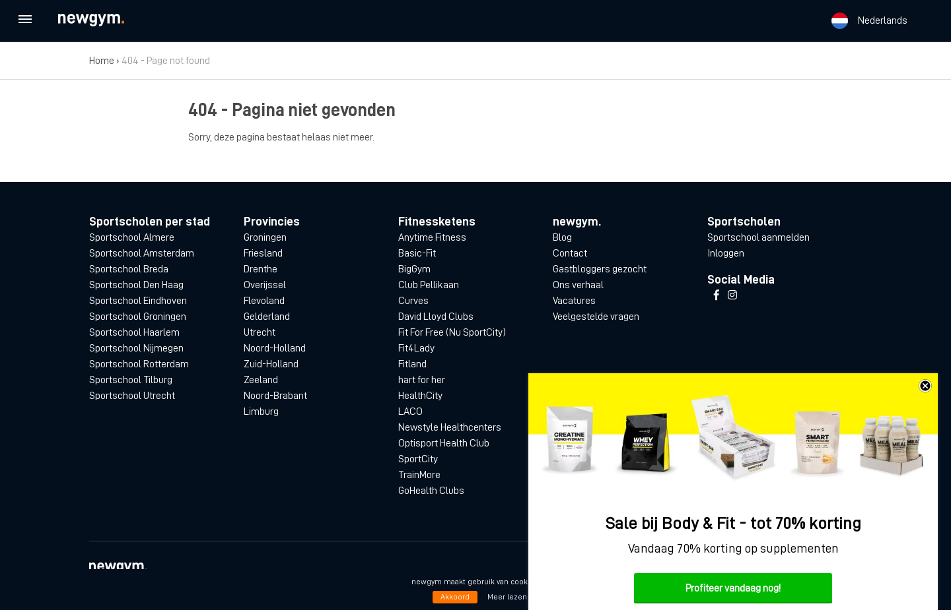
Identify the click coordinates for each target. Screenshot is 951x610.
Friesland (263, 253)
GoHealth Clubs (431, 490)
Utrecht (259, 332)
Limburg (261, 411)
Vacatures (574, 300)
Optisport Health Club (443, 443)
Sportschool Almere (131, 237)
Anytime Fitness (432, 237)
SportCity (418, 459)
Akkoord (455, 597)
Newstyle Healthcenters (449, 427)
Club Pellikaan (428, 285)
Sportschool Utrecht (132, 395)
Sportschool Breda (128, 269)
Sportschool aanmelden (758, 237)
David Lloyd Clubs (436, 316)
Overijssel (265, 285)
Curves (413, 300)
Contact (570, 253)
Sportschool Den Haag (136, 285)
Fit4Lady (416, 348)
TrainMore (419, 475)
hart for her (421, 380)
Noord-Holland (275, 348)
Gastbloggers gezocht (600, 269)
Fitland (412, 364)
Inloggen (725, 253)
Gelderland (267, 316)
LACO (410, 411)
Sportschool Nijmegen (136, 348)
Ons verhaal (578, 285)
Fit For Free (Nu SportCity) (452, 332)
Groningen (265, 237)
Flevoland (264, 300)
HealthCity (420, 395)
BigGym (414, 269)
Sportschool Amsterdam (141, 253)
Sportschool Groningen (137, 316)
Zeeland (261, 380)
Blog (562, 237)
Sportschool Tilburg (130, 380)
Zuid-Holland (271, 364)
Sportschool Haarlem (134, 332)
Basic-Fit (417, 253)
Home (101, 60)
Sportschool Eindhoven (138, 300)
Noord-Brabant (275, 395)
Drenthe (260, 269)
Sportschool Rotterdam (139, 364)
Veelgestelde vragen (596, 316)
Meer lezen (507, 597)
